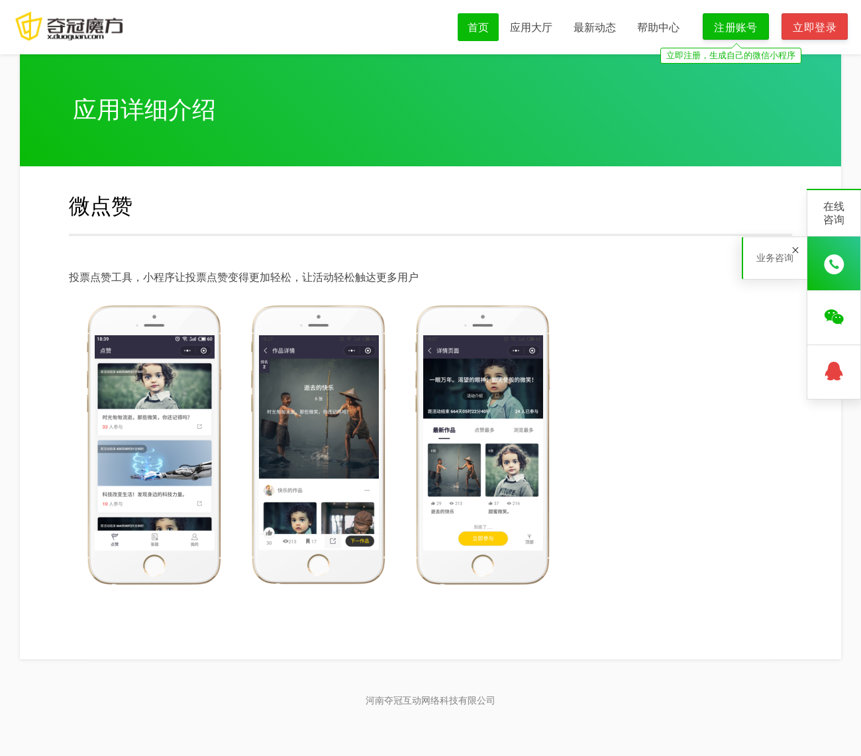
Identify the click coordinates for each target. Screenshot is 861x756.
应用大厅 (531, 27)
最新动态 (595, 27)
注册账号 (736, 27)
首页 (478, 27)
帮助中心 (658, 27)
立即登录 (814, 27)
